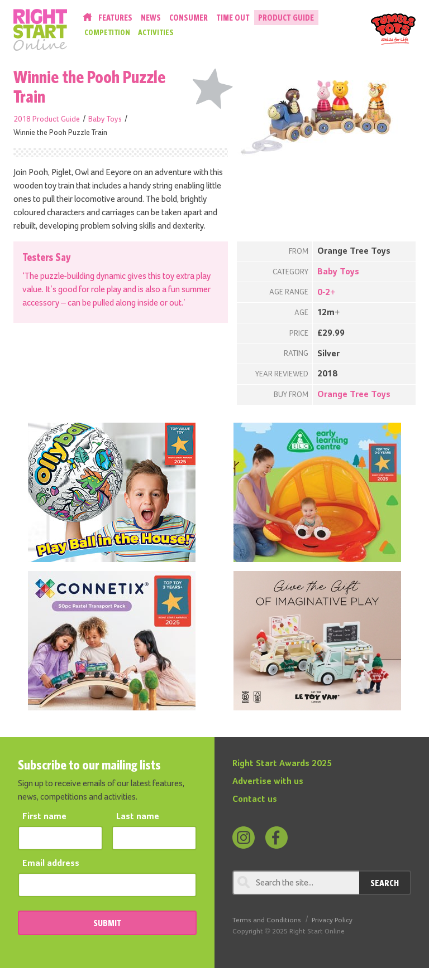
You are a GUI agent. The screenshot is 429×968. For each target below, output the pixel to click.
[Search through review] (295, 882)
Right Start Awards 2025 (282, 763)
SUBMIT (107, 923)
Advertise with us (267, 781)
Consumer (188, 17)
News (151, 17)
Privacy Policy (332, 920)
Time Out (233, 17)
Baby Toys (105, 119)
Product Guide (286, 17)
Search (384, 883)
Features (115, 17)
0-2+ (326, 292)
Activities (156, 32)
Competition (107, 32)
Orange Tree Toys (353, 394)
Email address (50, 863)
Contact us (254, 799)
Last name (137, 816)
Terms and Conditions (266, 920)
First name (44, 816)
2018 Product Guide (46, 119)
